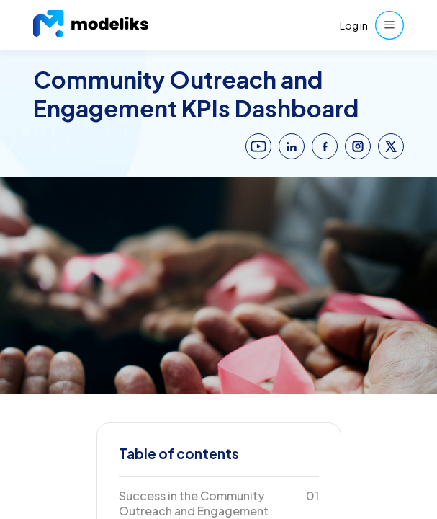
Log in (354, 25)
